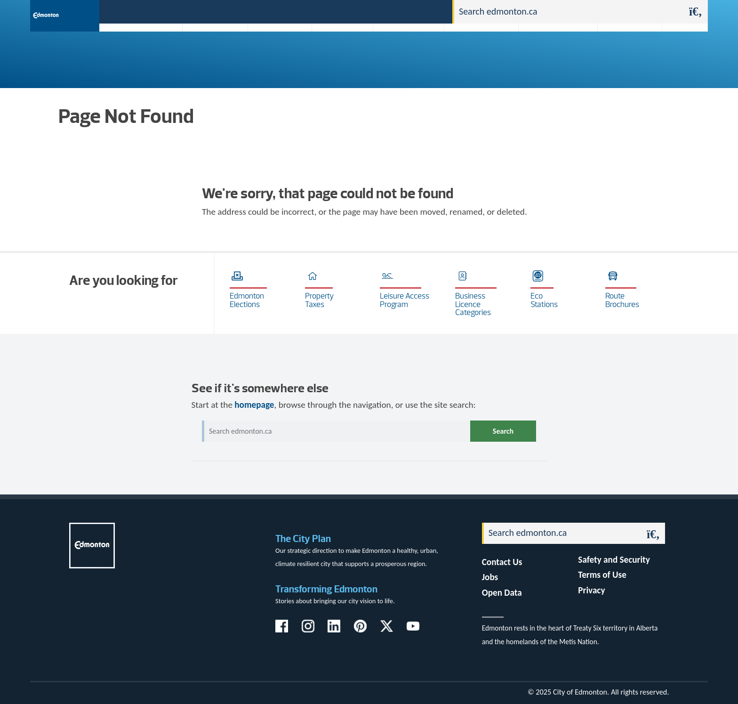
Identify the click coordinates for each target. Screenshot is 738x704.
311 (371, 11)
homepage (254, 404)
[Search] (569, 12)
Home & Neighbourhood (551, 53)
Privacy (591, 590)
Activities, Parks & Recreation (136, 53)
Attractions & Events (212, 53)
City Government (340, 53)
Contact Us (502, 562)
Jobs (396, 11)
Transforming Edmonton (326, 589)
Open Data (502, 592)
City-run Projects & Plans (411, 53)
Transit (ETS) (682, 53)
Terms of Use (602, 574)
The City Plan (303, 538)
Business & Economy (273, 53)
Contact (428, 11)
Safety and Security (614, 559)
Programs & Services (624, 53)
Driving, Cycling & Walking (480, 53)
